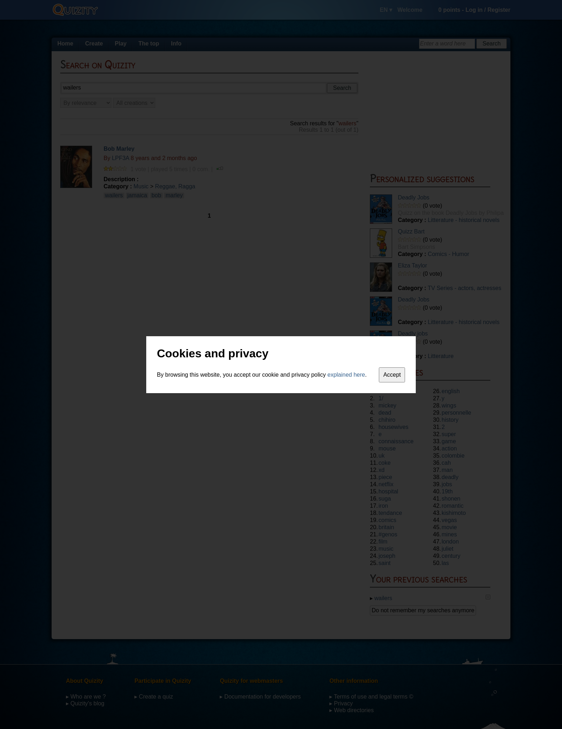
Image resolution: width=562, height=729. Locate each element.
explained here (346, 375)
